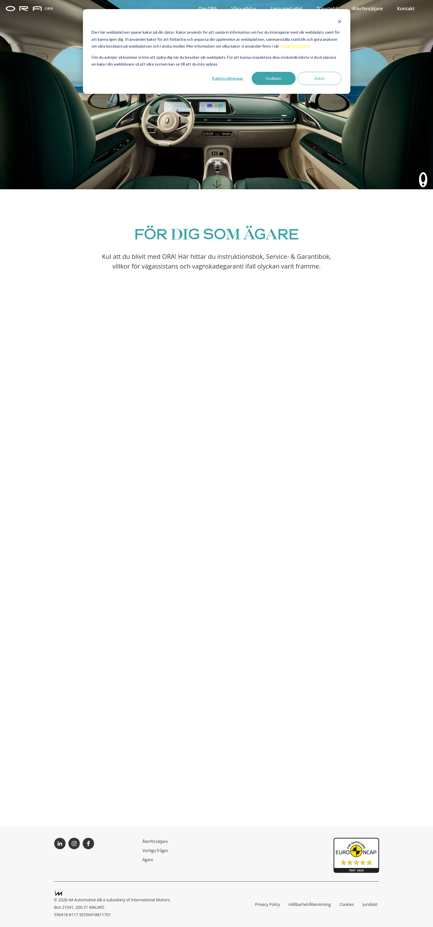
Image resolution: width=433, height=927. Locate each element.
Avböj (319, 78)
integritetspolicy (295, 46)
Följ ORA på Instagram (74, 843)
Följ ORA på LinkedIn (60, 843)
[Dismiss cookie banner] (339, 21)
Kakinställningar (227, 78)
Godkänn (273, 78)
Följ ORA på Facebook (88, 843)
